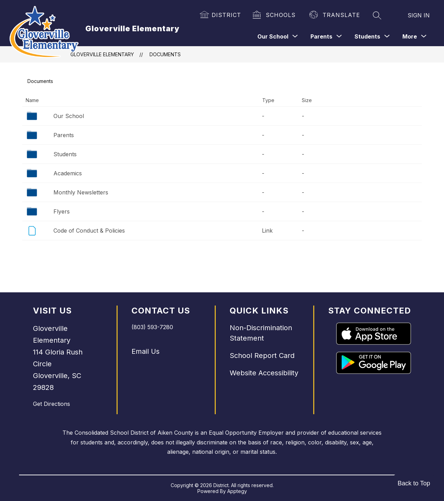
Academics (67, 173)
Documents (165, 54)
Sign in (419, 15)
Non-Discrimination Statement (261, 333)
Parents (63, 135)
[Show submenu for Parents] (321, 36)
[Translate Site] (335, 15)
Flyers (61, 211)
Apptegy (237, 491)
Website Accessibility (264, 373)
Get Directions (51, 403)
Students (65, 154)
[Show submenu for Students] (367, 36)
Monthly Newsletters (80, 192)
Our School (68, 115)
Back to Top (414, 483)
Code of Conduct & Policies (89, 230)
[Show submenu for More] (409, 36)
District (226, 14)
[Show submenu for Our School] (272, 36)
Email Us (145, 351)
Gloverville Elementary (102, 54)
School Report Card (262, 355)
